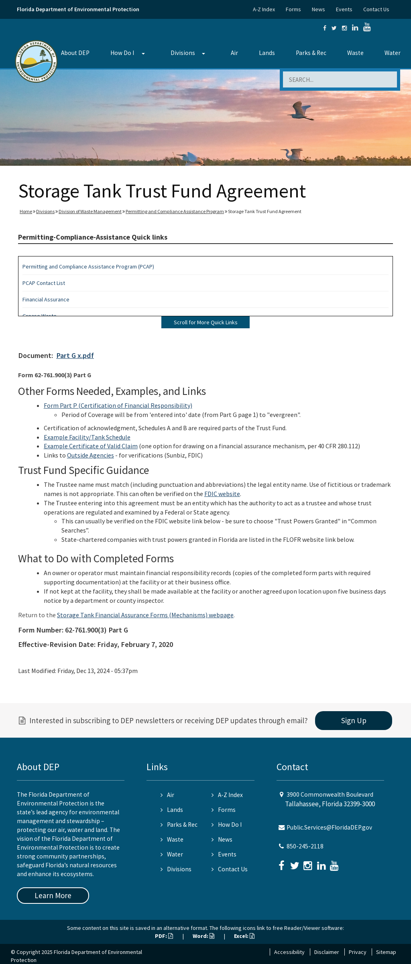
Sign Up (353, 720)
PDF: (164, 936)
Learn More (53, 895)
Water (393, 53)
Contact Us (376, 9)
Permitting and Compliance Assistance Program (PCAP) (88, 266)
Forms (293, 9)
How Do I (122, 53)
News (318, 9)
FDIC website (222, 494)
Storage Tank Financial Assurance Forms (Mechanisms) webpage (145, 615)
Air (234, 53)
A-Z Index (264, 9)
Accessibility (289, 952)
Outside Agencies (90, 455)
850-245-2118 (305, 846)
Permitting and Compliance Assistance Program (175, 211)
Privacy (357, 952)
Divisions (183, 53)
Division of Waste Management (90, 211)
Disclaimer (326, 952)
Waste (355, 53)
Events (344, 9)
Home (26, 211)
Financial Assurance (45, 299)
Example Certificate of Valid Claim (91, 446)
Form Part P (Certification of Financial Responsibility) (118, 405)
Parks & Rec (311, 53)
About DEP (75, 53)
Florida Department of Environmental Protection (78, 9)
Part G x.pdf (75, 355)
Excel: (244, 936)
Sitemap (386, 952)
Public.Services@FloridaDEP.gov (329, 827)
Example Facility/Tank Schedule (87, 437)
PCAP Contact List (43, 283)
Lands (267, 53)
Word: (203, 936)
